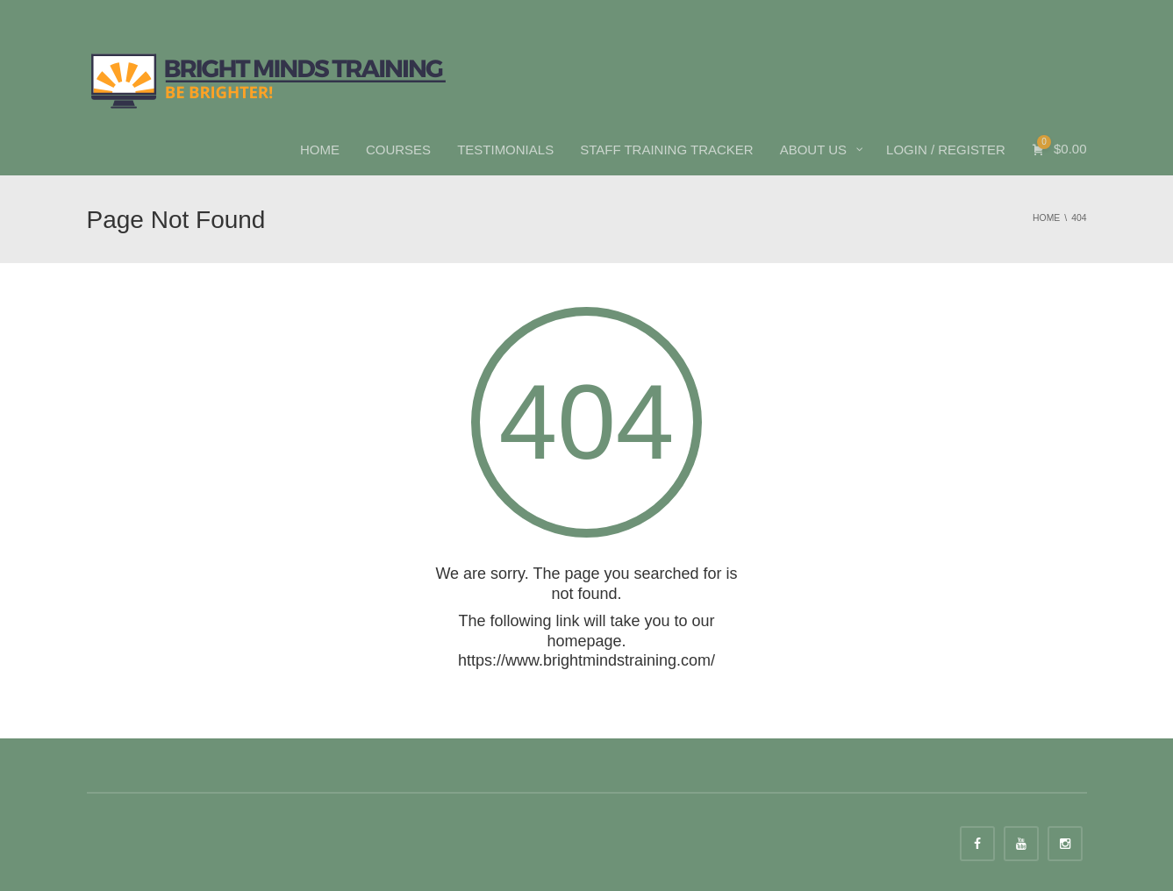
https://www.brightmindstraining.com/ (586, 660)
